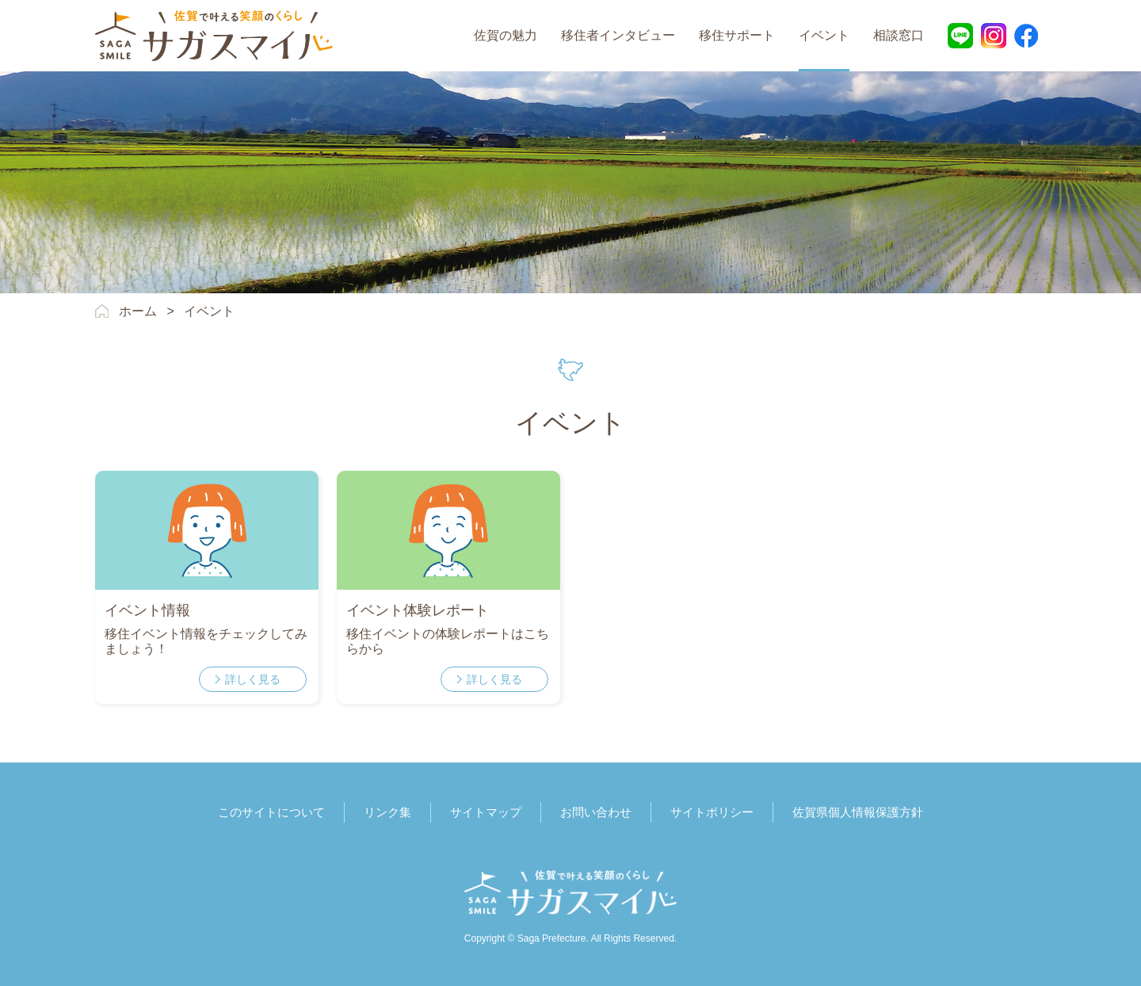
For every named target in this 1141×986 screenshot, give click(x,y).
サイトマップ (485, 812)
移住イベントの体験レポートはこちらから (447, 641)
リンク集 (387, 812)
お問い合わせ (596, 812)
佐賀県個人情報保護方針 (857, 812)
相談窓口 (898, 35)
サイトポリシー (712, 812)
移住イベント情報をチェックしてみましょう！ (206, 641)
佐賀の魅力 (505, 35)
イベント (824, 35)
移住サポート (737, 35)
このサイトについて (271, 812)
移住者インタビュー (618, 35)
